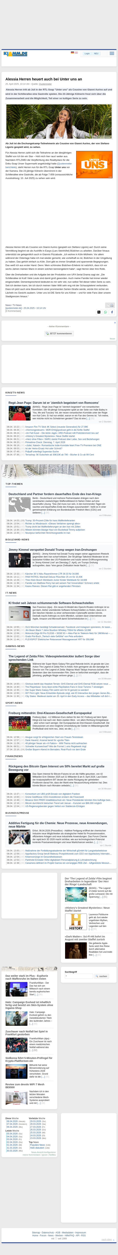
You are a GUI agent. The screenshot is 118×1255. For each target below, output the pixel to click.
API (77, 1235)
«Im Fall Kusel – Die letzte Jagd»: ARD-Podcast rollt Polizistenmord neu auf (61, 433)
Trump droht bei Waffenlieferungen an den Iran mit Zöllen (53, 526)
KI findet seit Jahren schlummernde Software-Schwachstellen (51, 603)
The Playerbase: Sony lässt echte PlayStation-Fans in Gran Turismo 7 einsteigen (64, 687)
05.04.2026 (12, 1133)
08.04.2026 (12, 1121)
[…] (88, 418)
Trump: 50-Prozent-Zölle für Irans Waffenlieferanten (50, 520)
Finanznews (14, 756)
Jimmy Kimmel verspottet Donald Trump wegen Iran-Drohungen (53, 549)
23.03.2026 (35, 1138)
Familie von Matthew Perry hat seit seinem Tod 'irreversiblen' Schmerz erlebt (62, 583)
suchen (101, 976)
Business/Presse (17, 812)
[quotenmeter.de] (13, 308)
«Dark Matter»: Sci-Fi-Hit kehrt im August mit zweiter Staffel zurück (85, 938)
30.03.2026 (12, 1151)
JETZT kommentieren (59, 333)
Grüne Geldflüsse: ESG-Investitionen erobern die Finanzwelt (54, 797)
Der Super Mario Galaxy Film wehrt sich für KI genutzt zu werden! (57, 690)
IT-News (11, 592)
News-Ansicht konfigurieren (43, 1152)
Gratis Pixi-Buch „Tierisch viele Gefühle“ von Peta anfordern (54, 636)
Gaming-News (15, 646)
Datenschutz (48, 1232)
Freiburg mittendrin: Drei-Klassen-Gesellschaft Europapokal (50, 713)
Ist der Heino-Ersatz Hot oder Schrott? (43, 448)
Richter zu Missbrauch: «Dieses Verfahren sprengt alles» (52, 523)
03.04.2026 (12, 1139)
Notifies (52, 1155)
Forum (43, 1235)
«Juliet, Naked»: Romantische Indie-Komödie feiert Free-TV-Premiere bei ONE (63, 445)
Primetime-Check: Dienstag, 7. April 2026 (45, 442)
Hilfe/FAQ (69, 1235)
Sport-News (14, 702)
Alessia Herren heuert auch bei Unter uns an (43, 79)
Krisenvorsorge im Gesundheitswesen (43, 857)
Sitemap (36, 1232)
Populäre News (37, 1145)
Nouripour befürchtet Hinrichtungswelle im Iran (47, 533)
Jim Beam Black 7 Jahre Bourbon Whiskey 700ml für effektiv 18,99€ (58, 630)
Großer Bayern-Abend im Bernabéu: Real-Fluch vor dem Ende (55, 749)
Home (35, 1235)
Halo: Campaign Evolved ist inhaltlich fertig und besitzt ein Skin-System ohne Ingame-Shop (29, 1005)
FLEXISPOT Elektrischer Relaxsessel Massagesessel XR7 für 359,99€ (59, 639)
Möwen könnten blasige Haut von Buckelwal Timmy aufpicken (55, 530)
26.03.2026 (35, 1129)
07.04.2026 (12, 1124)
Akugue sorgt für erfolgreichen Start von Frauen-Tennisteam (54, 737)
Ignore (44, 1155)
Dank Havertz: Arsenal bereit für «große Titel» (47, 740)
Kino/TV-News (15, 392)
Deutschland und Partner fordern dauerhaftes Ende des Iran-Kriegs (55, 494)
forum (112, 339)
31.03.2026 (12, 1148)
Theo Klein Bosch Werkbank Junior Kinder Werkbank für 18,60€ (56, 580)
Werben (59, 1235)
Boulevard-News (17, 539)
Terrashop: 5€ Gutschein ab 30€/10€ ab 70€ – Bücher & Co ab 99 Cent (59, 454)
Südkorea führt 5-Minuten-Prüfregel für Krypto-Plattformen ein (28, 1059)
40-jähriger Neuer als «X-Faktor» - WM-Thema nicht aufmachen (56, 743)
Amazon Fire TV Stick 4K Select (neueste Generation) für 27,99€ (56, 427)
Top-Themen (14, 483)
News (51, 1235)
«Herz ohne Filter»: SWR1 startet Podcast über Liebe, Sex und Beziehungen (62, 439)
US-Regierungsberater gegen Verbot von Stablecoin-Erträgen (55, 806)
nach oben (107, 1239)
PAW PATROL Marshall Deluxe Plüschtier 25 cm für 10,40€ (53, 577)
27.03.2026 (35, 1127)
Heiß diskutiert (37, 1148)
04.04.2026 (12, 1136)
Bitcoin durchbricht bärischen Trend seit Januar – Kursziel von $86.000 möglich (63, 803)
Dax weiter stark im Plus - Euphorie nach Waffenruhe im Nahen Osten (26, 977)
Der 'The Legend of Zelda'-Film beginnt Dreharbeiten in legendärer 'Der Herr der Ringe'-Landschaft (88, 881)
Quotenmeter (45, 84)
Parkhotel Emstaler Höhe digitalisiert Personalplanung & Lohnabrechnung (61, 860)
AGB (58, 1232)
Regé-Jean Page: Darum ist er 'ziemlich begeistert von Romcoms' (54, 402)
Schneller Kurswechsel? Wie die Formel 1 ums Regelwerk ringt (55, 746)
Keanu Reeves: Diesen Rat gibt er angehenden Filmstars (53, 586)
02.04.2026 (12, 1142)
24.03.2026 (35, 1135)
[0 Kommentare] (13, 311)
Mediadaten (67, 1232)
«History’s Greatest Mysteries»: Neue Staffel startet (50, 436)
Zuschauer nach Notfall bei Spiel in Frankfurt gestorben (26, 1033)
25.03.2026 (35, 1132)
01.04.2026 (12, 1145)
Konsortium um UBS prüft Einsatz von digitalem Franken (52, 794)
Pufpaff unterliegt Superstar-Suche (42, 451)
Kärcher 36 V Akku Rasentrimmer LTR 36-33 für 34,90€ (52, 574)
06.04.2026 (12, 1127)
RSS (83, 1235)
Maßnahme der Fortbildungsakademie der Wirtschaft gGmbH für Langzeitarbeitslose (66, 850)
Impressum (80, 1232)
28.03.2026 (35, 1124)
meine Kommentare (31, 1155)
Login (87, 53)
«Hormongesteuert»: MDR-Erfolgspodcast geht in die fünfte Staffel (57, 430)
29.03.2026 (35, 1121)
